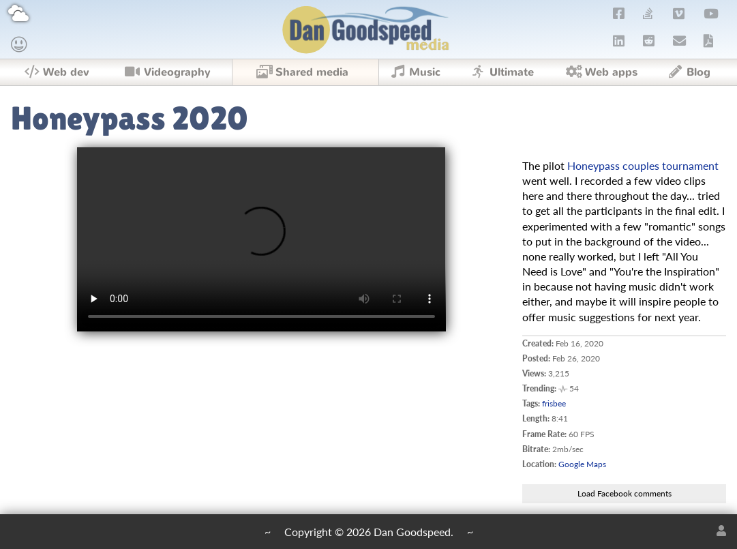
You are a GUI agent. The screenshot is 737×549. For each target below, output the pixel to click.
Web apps (601, 72)
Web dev (56, 72)
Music (414, 72)
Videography (167, 72)
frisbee (554, 403)
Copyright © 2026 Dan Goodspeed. (368, 531)
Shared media (302, 72)
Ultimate (501, 72)
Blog (687, 72)
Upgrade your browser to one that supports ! (261, 239)
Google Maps (582, 464)
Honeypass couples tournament (643, 165)
